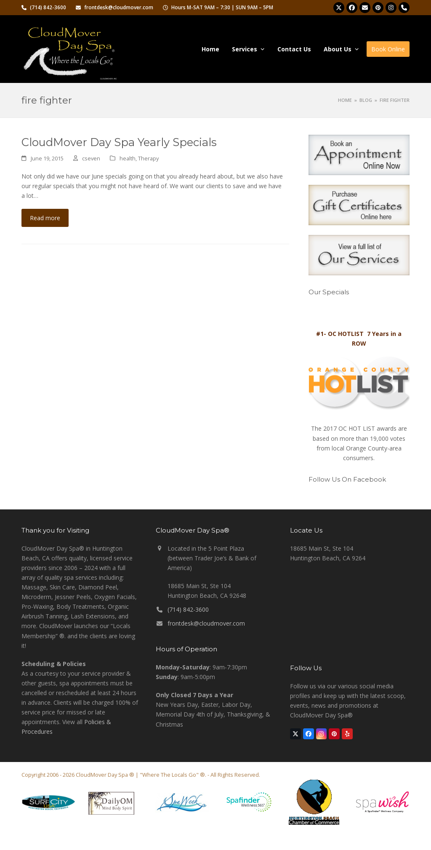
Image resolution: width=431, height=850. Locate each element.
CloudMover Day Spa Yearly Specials (119, 142)
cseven (91, 158)
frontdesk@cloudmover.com (206, 623)
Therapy (148, 158)
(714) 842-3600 (188, 609)
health (128, 158)
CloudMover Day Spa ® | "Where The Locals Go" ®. (141, 774)
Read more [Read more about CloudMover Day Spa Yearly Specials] (45, 218)
